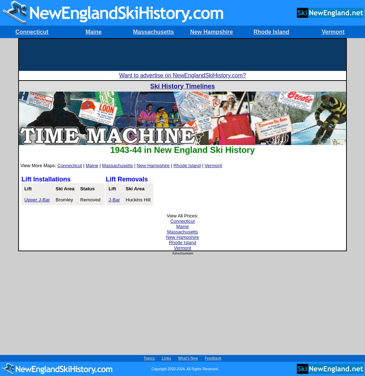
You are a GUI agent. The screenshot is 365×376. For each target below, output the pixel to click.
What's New (188, 358)
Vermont (333, 32)
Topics (149, 358)
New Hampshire (211, 32)
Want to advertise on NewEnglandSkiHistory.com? (182, 75)
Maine (94, 32)
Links (166, 358)
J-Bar (114, 199)
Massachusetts (153, 32)
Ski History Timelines (182, 86)
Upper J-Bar (37, 199)
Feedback (213, 358)
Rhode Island (271, 32)
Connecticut (31, 32)
